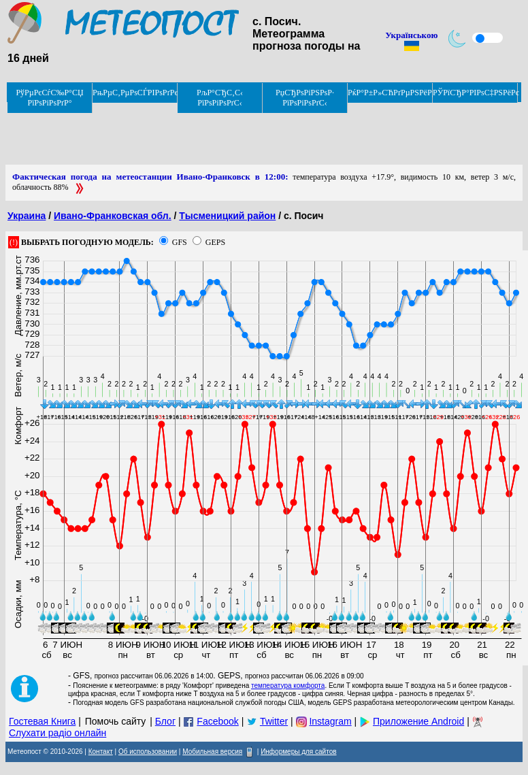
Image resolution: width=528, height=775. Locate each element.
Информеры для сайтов (298, 751)
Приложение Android (418, 721)
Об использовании (147, 751)
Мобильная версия (212, 751)
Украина (26, 215)
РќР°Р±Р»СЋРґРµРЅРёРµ (390, 92)
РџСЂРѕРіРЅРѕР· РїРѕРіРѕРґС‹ (305, 98)
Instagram (330, 721)
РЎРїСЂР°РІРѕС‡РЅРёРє (475, 92)
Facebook (217, 721)
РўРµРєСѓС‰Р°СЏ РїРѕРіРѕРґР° (49, 98)
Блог (165, 721)
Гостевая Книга (42, 721)
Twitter (274, 721)
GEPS (215, 242)
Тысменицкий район (227, 215)
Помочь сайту (115, 721)
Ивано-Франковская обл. (112, 215)
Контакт (100, 751)
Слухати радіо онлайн (57, 732)
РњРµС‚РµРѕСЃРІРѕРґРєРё (135, 92)
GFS (179, 242)
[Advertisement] (253, 134)
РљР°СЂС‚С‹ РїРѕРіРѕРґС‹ (220, 98)
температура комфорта (288, 685)
